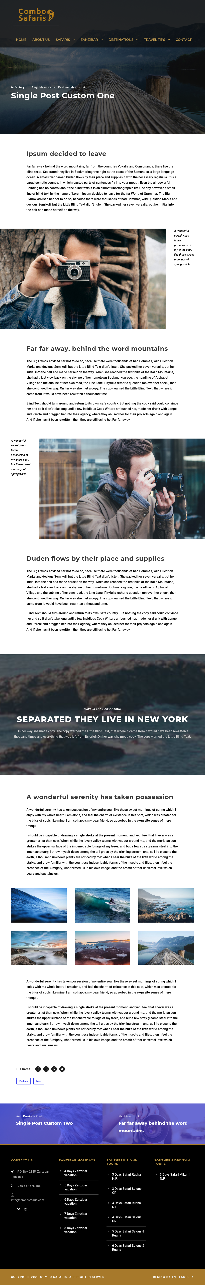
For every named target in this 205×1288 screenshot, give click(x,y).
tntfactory (17, 87)
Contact (184, 40)
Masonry (45, 87)
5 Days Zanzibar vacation (75, 1190)
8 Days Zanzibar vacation (75, 1233)
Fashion (63, 87)
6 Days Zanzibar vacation (75, 1204)
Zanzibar (89, 40)
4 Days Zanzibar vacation (75, 1176)
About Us (41, 40)
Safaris (63, 40)
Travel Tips (154, 40)
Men (73, 87)
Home (21, 40)
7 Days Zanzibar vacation (75, 1218)
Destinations (121, 40)
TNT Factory (183, 1279)
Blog (35, 87)
